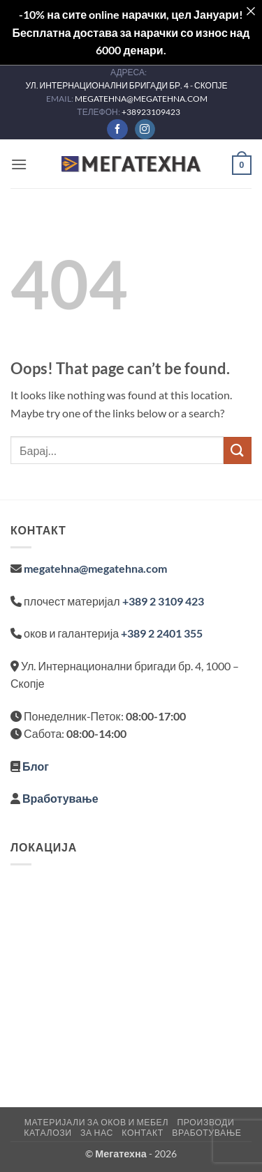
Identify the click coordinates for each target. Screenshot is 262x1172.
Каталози (47, 1132)
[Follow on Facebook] (117, 129)
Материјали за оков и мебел (96, 1122)
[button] (18, 164)
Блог (35, 766)
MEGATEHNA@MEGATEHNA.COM (142, 98)
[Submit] (238, 450)
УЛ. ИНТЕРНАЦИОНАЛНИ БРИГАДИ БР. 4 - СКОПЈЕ (126, 85)
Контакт (142, 1132)
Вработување (60, 798)
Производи (205, 1122)
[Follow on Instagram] (145, 129)
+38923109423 (151, 112)
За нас (96, 1132)
